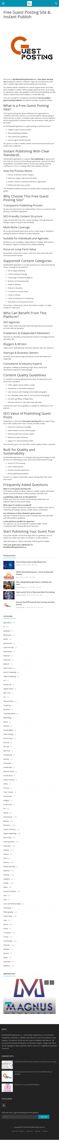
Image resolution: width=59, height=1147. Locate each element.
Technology (7, 941)
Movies (6, 953)
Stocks (5, 928)
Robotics (6, 656)
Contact (45, 1131)
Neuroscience (8, 701)
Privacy (6, 788)
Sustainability (8, 730)
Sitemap (37, 1131)
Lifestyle (6, 945)
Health (5, 883)
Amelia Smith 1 (21, 607)
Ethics (5, 784)
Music (5, 957)
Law (4, 895)
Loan (5, 899)
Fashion (6, 850)
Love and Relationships (12, 904)
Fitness (6, 854)
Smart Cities (8, 668)
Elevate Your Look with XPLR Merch (26, 1085)
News (5, 887)
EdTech (6, 742)
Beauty (6, 821)
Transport (7, 932)
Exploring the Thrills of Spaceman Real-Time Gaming (35, 592)
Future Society (8, 780)
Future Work (8, 738)
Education (7, 846)
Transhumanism (9, 713)
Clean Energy (8, 734)
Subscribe (43, 1117)
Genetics (6, 709)
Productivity (8, 775)
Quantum (6, 631)
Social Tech (7, 804)
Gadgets (6, 879)
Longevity (7, 705)
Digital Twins (8, 689)
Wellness (6, 966)
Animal (5, 813)
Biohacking (7, 718)
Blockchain (7, 635)
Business (6, 825)
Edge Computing (9, 676)
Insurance (7, 961)
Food (5, 858)
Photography (8, 912)
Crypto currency (9, 829)
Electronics (7, 837)
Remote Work (8, 771)
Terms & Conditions (18, 1131)
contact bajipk (20, 587)
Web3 (5, 639)
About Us (30, 1131)
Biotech (6, 664)
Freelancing (7, 755)
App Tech (7, 693)
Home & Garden (9, 891)
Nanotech (7, 660)
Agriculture (7, 622)
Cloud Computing (9, 672)
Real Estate (7, 916)
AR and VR (7, 684)
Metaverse (7, 643)
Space (5, 722)
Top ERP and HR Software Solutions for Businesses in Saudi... (35, 1062)
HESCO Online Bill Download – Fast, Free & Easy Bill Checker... (34, 573)
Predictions (7, 796)
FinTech (6, 746)
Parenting (7, 908)
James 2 (18, 565)
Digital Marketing (9, 833)
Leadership (7, 767)
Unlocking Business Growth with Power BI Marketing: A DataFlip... (33, 1073)
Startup (6, 759)
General (6, 870)
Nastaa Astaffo (21, 595)
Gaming (6, 875)
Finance (6, 862)
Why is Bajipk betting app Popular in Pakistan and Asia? (33, 583)
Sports (5, 924)
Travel (5, 937)
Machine (6, 949)
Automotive (7, 817)
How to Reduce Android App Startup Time (31, 562)
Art (4, 808)
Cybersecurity (8, 647)
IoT (4, 680)
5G (4, 697)
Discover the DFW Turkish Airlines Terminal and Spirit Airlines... (35, 603)
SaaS (5, 920)
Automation (7, 651)
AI (4, 627)
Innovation (7, 763)
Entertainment (8, 842)
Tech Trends (8, 792)
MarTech (6, 751)
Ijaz (17, 577)
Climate (6, 726)
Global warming (9, 866)
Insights (6, 800)
